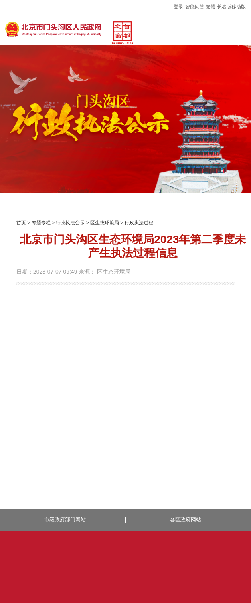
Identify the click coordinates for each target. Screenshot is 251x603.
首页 (21, 223)
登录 (178, 7)
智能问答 (194, 7)
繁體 (210, 7)
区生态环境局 (104, 223)
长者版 (224, 7)
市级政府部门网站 (65, 520)
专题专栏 (41, 223)
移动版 (238, 7)
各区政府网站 (185, 520)
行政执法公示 (70, 223)
